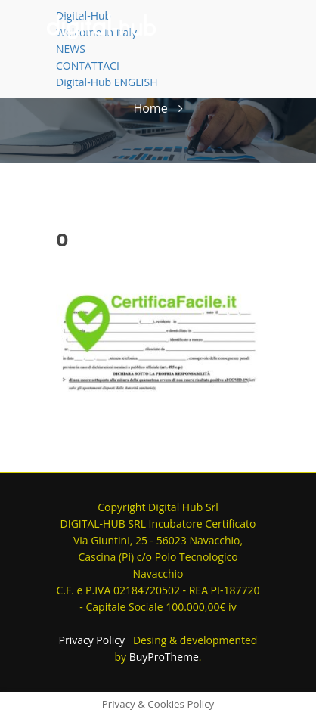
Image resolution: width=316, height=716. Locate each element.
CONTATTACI (87, 65)
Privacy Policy (92, 640)
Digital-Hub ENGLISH (106, 82)
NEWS (70, 49)
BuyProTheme (164, 656)
